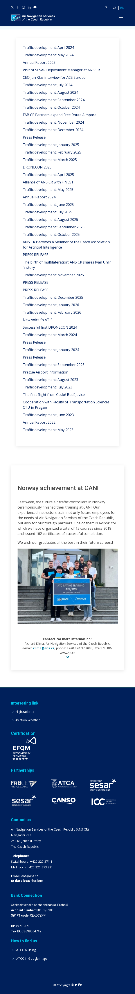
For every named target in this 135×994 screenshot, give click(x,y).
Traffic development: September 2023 (54, 364)
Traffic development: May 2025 (48, 189)
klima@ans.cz (43, 648)
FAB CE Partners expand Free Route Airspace (59, 114)
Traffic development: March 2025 (50, 159)
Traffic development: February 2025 (52, 152)
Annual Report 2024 (39, 197)
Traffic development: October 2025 (51, 234)
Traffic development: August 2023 (50, 379)
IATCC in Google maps (31, 958)
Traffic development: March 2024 (50, 334)
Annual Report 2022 (39, 422)
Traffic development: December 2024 (53, 129)
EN (122, 7)
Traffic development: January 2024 (51, 349)
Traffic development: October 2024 (51, 107)
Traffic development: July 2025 (47, 212)
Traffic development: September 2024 (54, 99)
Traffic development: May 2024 (48, 55)
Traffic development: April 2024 (48, 47)
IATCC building (25, 950)
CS (115, 7)
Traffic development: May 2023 (48, 429)
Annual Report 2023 (39, 62)
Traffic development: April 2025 (48, 174)
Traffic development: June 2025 (48, 204)
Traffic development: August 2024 (50, 92)
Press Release (34, 137)
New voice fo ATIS (37, 319)
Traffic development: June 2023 (48, 414)
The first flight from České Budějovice (54, 394)
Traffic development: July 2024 (47, 84)
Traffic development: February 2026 (52, 312)
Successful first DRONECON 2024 (50, 327)
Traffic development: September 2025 (54, 227)
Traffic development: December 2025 (53, 297)
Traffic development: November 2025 (53, 275)
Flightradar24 (24, 711)
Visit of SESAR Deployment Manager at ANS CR (61, 70)
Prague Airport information (45, 372)
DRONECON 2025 (37, 167)
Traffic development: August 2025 (50, 219)
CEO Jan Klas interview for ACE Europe (54, 77)
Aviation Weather (27, 720)
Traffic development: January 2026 (51, 304)
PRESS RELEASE (35, 254)
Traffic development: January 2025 (51, 144)
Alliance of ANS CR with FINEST (48, 182)
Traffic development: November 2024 (53, 122)
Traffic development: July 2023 (47, 387)
